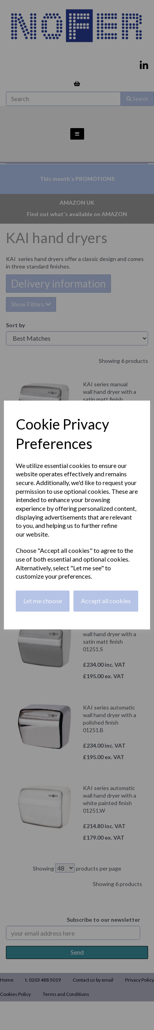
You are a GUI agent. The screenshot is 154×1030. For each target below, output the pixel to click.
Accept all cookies (106, 600)
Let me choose (42, 600)
